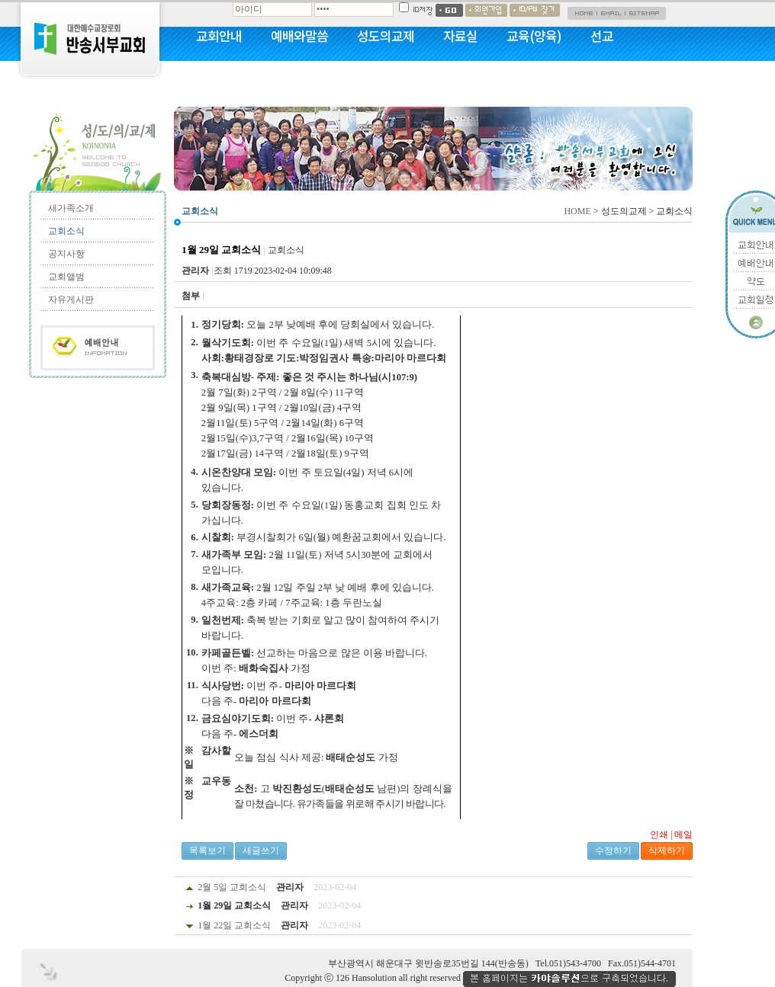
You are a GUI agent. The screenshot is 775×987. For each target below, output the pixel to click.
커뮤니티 (219, 76)
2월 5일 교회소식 (232, 887)
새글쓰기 (261, 850)
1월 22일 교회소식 (234, 925)
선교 (601, 35)
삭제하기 (666, 850)
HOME (577, 211)
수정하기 (613, 850)
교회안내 (219, 35)
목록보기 (207, 850)
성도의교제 (385, 35)
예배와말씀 (299, 35)
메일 (683, 834)
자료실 (460, 35)
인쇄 (659, 834)
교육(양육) (533, 35)
